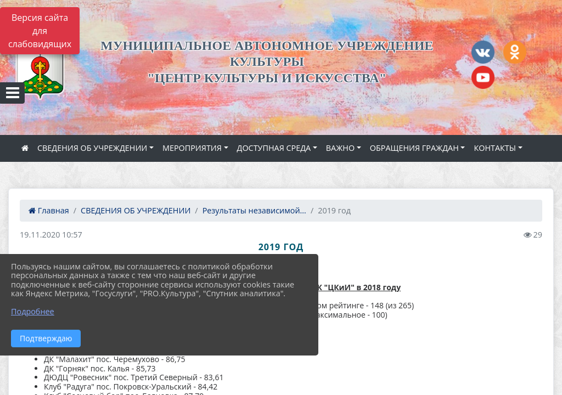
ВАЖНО (340, 148)
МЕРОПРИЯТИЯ (192, 148)
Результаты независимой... (254, 210)
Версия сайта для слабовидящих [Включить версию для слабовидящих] (39, 31)
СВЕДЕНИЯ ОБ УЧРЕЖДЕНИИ (92, 148)
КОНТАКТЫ (495, 148)
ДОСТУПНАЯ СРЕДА (274, 148)
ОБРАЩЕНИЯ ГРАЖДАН (414, 148)
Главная (49, 210)
